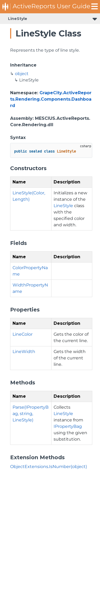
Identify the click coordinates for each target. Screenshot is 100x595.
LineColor (23, 334)
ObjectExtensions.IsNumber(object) (48, 466)
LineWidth (24, 351)
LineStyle (17, 18)
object (22, 73)
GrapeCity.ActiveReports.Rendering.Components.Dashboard (50, 99)
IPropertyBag (68, 426)
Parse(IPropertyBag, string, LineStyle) (31, 413)
